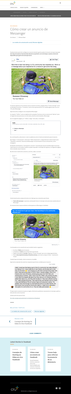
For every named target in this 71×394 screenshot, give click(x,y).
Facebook (42, 12)
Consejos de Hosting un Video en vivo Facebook (23, 322)
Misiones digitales (37, 42)
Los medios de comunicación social (22, 42)
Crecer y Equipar (24, 7)
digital (25, 12)
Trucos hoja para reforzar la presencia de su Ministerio (53, 357)
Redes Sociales (33, 12)
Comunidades (34, 7)
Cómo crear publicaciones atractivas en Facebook (23, 15)
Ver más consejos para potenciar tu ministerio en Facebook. (25, 298)
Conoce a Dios (13, 7)
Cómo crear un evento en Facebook (35, 354)
